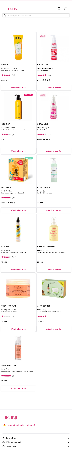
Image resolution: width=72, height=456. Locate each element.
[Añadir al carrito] (18, 88)
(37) (49, 135)
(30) (49, 75)
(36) (13, 198)
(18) (13, 75)
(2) (13, 317)
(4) (49, 317)
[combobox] (36, 15)
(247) (14, 257)
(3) (13, 135)
